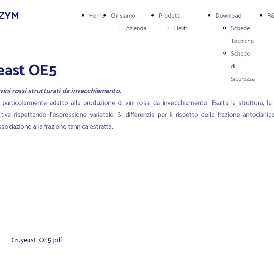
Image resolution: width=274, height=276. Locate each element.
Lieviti (181, 28)
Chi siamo (123, 16)
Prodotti (169, 16)
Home (97, 16)
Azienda (136, 28)
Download (228, 16)
